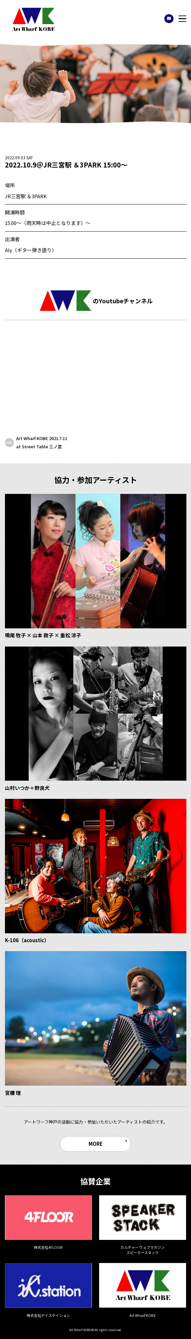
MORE (96, 1143)
